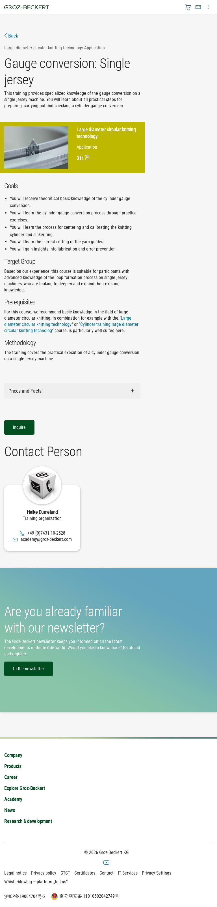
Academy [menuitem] (13, 799)
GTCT (65, 873)
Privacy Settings (156, 873)
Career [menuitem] (10, 777)
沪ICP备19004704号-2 (24, 896)
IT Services (128, 873)
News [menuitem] (9, 810)
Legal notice (15, 873)
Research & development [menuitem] (28, 821)
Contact (106, 873)
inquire (19, 427)
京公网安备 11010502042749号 (84, 897)
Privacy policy (43, 873)
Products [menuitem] (12, 766)
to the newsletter (28, 668)
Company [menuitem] (13, 755)
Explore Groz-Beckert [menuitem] (24, 788)
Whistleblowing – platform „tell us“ (36, 881)
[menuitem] (188, 7)
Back (11, 36)
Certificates (84, 873)
